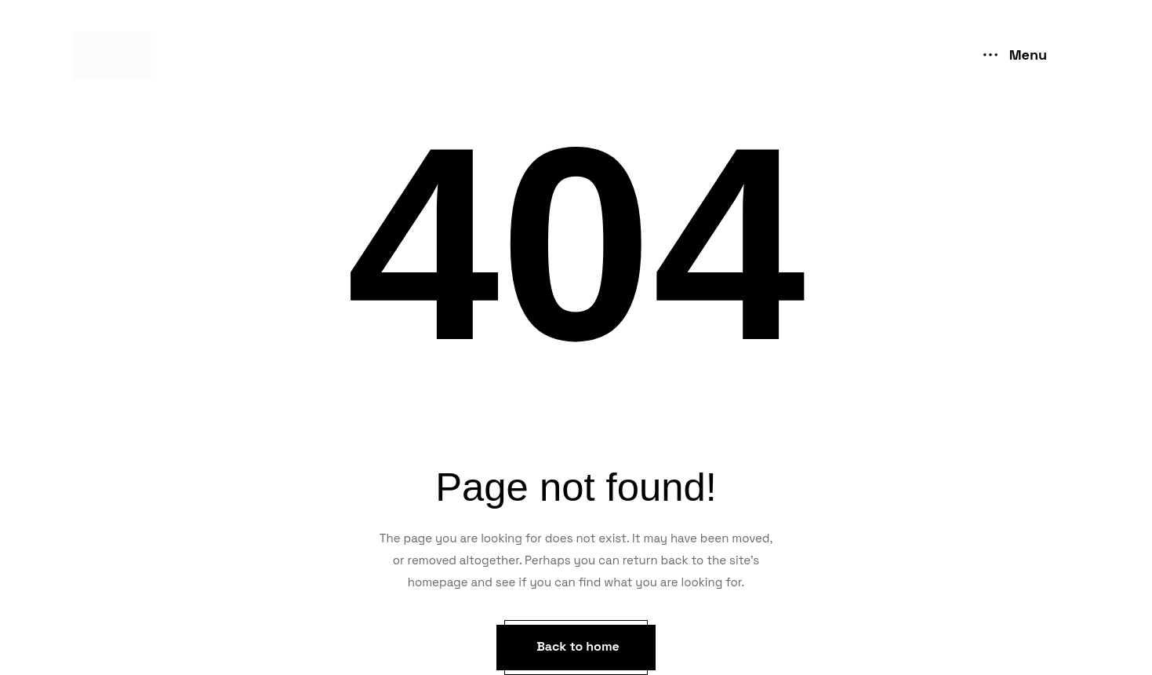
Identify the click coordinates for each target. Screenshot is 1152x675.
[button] (576, 647)
